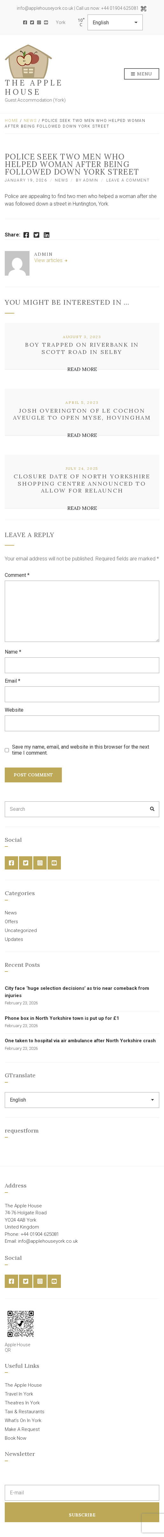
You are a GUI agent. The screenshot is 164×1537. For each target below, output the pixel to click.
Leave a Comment (128, 180)
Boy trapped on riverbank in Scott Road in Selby (82, 348)
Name (13, 652)
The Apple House (34, 87)
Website (14, 710)
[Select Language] (115, 22)
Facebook (25, 22)
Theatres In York (22, 1403)
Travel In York (19, 1394)
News (30, 120)
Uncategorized (21, 930)
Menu (141, 74)
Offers (11, 921)
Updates (14, 939)
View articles (49, 260)
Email (12, 681)
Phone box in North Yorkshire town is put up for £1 (62, 1018)
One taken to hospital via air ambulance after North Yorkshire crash (80, 1041)
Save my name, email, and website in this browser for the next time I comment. (80, 750)
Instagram (39, 22)
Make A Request (22, 1429)
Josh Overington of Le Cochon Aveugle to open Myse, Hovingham (82, 414)
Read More (82, 369)
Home (11, 120)
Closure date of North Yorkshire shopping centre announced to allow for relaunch (82, 483)
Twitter (32, 22)
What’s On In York (23, 1420)
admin (90, 180)
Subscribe (82, 1515)
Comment (17, 575)
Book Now (15, 1438)
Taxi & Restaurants (24, 1411)
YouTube (46, 22)
